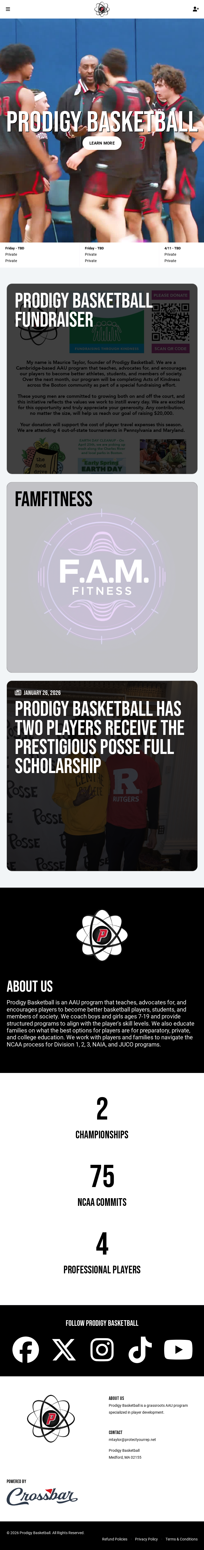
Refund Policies (114, 1539)
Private (11, 254)
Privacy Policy (146, 1539)
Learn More (102, 143)
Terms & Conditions (182, 1539)
